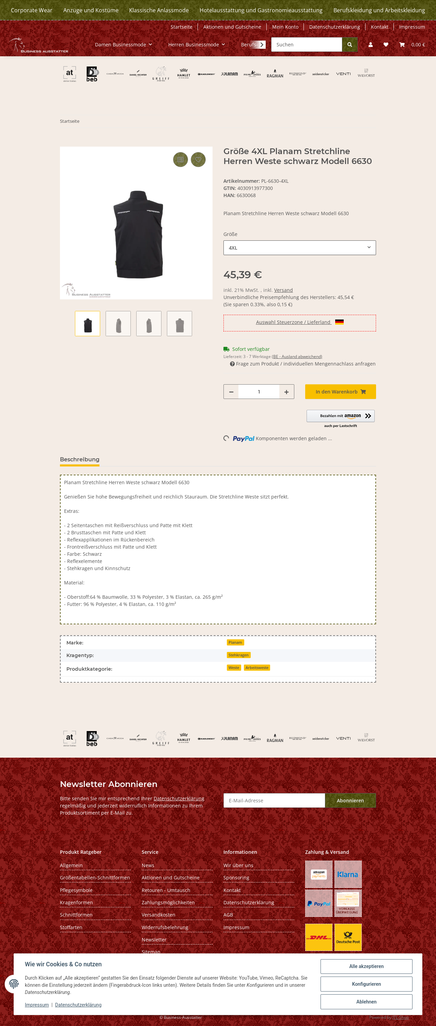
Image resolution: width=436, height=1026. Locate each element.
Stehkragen (239, 655)
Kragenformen (76, 902)
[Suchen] (306, 44)
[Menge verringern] (231, 392)
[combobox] (299, 247)
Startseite (181, 27)
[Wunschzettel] (386, 44)
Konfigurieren (366, 984)
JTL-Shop (400, 1017)
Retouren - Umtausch (166, 890)
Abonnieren (350, 800)
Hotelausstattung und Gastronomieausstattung (261, 10)
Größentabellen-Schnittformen (95, 877)
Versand (283, 290)
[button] (370, 44)
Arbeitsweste (257, 667)
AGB (228, 914)
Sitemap (151, 952)
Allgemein (71, 865)
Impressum (37, 1005)
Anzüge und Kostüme (91, 10)
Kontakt (379, 27)
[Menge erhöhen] (286, 392)
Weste (234, 667)
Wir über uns (238, 865)
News (148, 865)
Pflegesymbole (76, 890)
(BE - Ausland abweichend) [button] (297, 356)
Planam (235, 642)
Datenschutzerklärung (78, 1005)
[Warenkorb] (412, 44)
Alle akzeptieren (366, 966)
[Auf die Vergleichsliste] (180, 159)
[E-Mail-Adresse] (274, 800)
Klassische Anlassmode (159, 10)
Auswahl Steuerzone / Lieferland (300, 322)
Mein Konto (285, 27)
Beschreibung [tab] (79, 459)
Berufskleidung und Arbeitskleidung (379, 10)
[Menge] (258, 392)
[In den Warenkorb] (65, 143)
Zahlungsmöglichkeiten (168, 902)
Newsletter (154, 939)
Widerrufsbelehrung (165, 927)
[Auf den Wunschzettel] (198, 159)
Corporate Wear (31, 10)
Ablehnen (366, 1002)
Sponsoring (236, 877)
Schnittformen (76, 914)
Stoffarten (71, 927)
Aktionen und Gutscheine (232, 27)
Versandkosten (158, 914)
